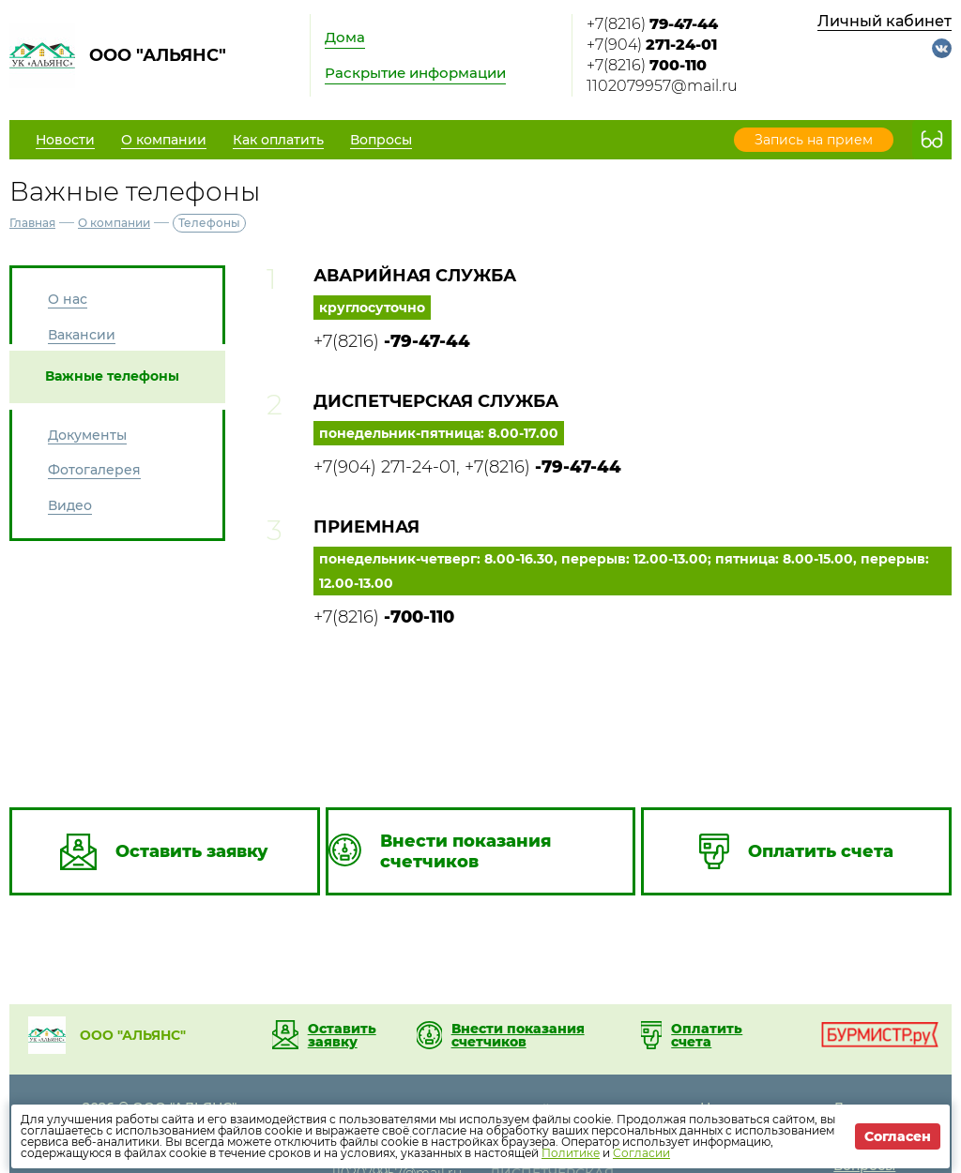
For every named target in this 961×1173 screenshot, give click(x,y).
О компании (114, 223)
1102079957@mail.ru (662, 86)
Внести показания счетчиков (518, 1035)
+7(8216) (652, 24)
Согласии (641, 1153)
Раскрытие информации (415, 73)
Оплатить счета (706, 1035)
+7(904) (652, 44)
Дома (345, 37)
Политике (571, 1153)
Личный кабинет (884, 21)
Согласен (897, 1136)
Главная (32, 223)
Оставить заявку (342, 1035)
